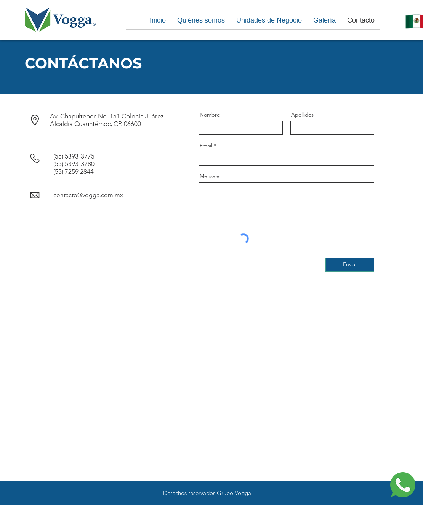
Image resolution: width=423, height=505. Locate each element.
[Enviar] (349, 265)
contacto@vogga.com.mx (88, 195)
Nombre (210, 114)
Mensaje (210, 176)
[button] (201, 20)
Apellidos (302, 114)
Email (206, 145)
